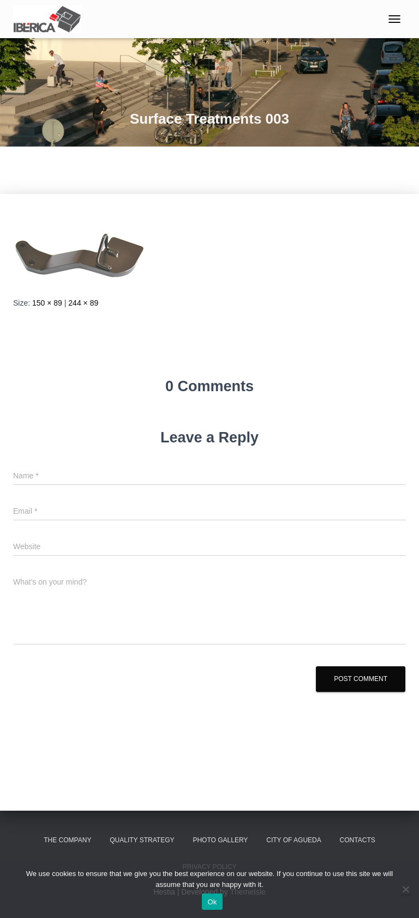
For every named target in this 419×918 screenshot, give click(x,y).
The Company (67, 840)
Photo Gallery (220, 840)
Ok (212, 902)
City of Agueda (293, 840)
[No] (405, 889)
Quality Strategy (142, 840)
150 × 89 (47, 303)
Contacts (357, 840)
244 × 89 (83, 303)
